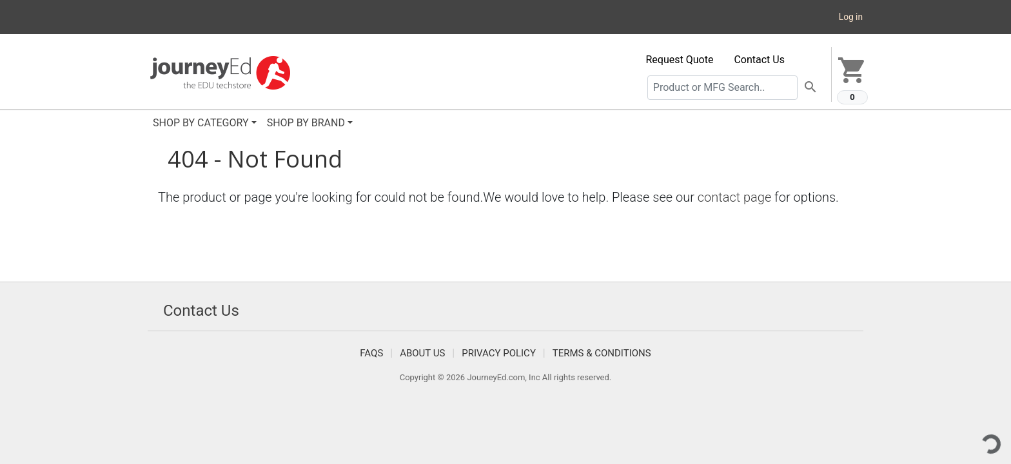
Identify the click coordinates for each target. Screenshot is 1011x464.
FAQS (371, 353)
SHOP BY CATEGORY (201, 123)
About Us (422, 353)
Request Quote (680, 59)
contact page (735, 197)
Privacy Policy (499, 353)
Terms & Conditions (602, 353)
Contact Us (759, 59)
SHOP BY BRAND (306, 123)
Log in (851, 17)
